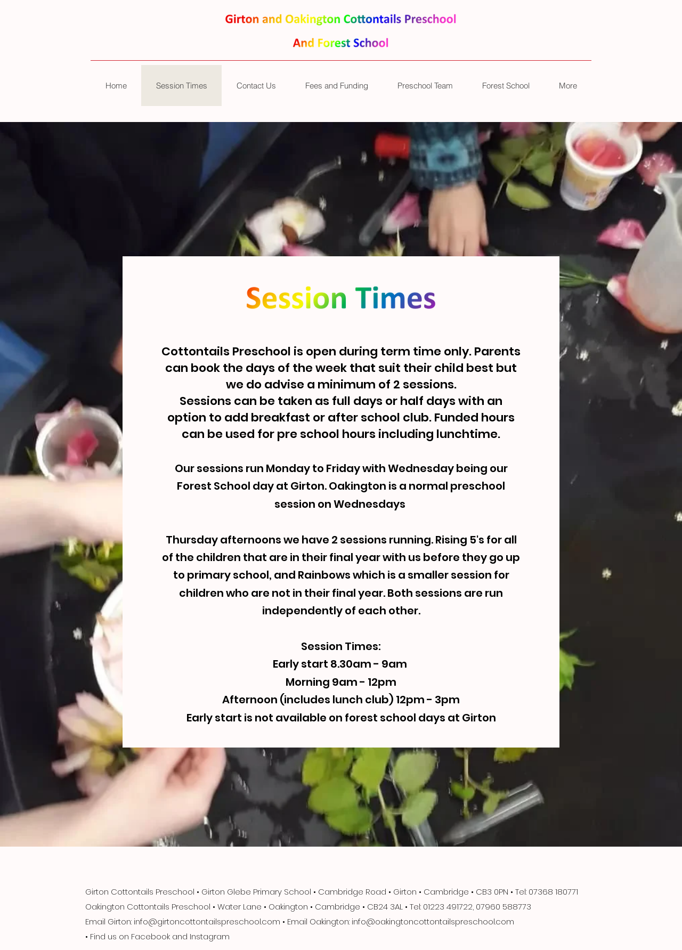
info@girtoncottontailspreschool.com (207, 921)
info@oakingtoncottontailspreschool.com (433, 921)
